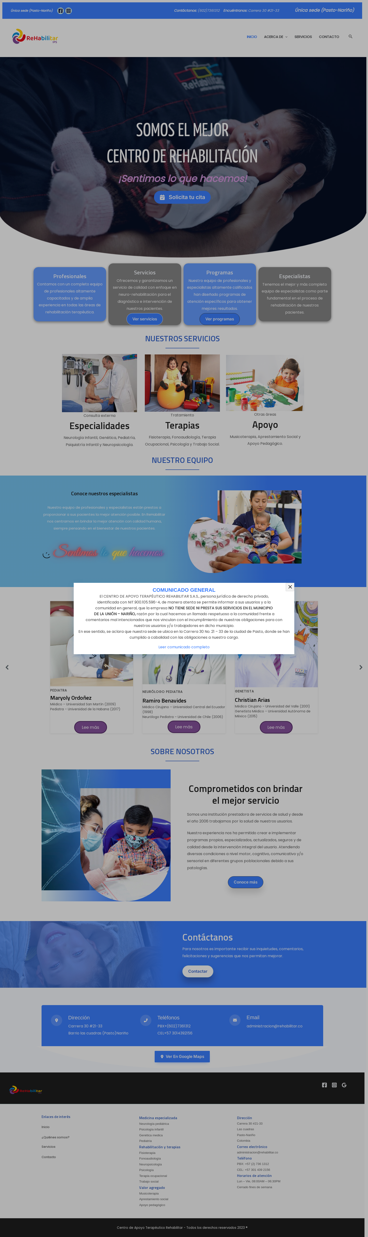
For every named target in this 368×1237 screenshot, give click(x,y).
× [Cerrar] (290, 587)
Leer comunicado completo (184, 647)
